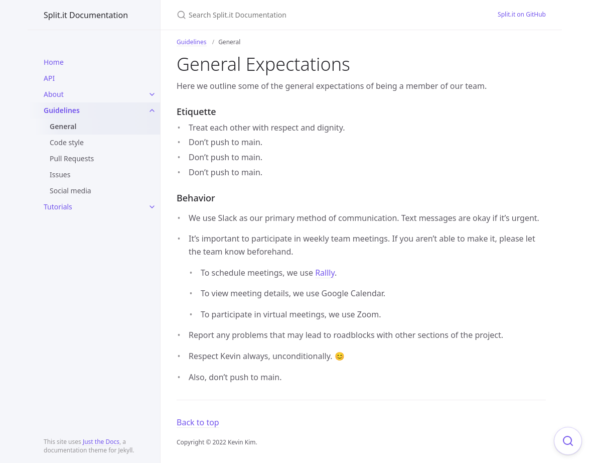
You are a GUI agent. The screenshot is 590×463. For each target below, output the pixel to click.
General (63, 126)
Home (54, 62)
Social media (70, 190)
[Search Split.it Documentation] (295, 15)
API (49, 78)
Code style (67, 142)
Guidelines (62, 110)
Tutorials (58, 206)
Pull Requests (72, 158)
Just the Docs (101, 441)
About (54, 94)
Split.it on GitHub (522, 14)
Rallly (325, 272)
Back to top (198, 422)
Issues (60, 174)
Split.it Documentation (86, 15)
